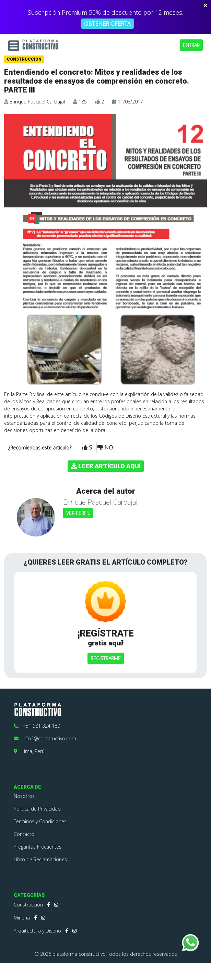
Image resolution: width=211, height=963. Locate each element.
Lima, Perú (29, 751)
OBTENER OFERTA (107, 23)
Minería (22, 917)
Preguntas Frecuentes (37, 846)
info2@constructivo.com (45, 738)
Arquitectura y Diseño (37, 930)
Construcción (28, 904)
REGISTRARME (106, 658)
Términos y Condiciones (40, 821)
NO (105, 447)
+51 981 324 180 (37, 726)
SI (88, 447)
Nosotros (24, 796)
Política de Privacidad (37, 808)
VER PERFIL (78, 513)
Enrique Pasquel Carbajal (37, 101)
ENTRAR (191, 45)
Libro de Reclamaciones (40, 859)
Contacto (24, 834)
